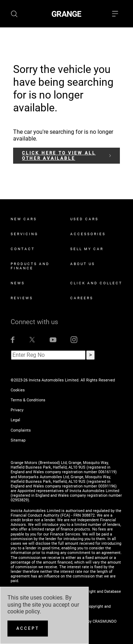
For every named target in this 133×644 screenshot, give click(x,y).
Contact (23, 249)
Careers (81, 298)
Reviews (22, 298)
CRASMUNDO (105, 621)
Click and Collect (96, 283)
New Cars (24, 219)
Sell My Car (87, 249)
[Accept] (27, 629)
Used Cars (84, 219)
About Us (82, 264)
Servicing (24, 234)
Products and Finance (30, 266)
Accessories (88, 234)
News (18, 283)
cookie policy (23, 611)
